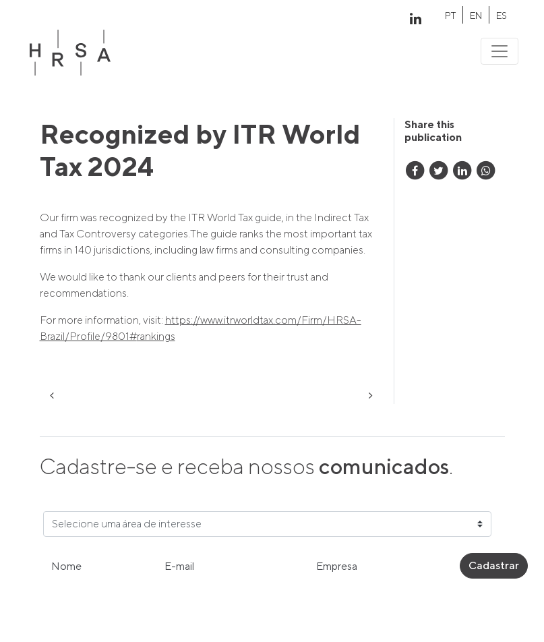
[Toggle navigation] (499, 51)
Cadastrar (494, 565)
